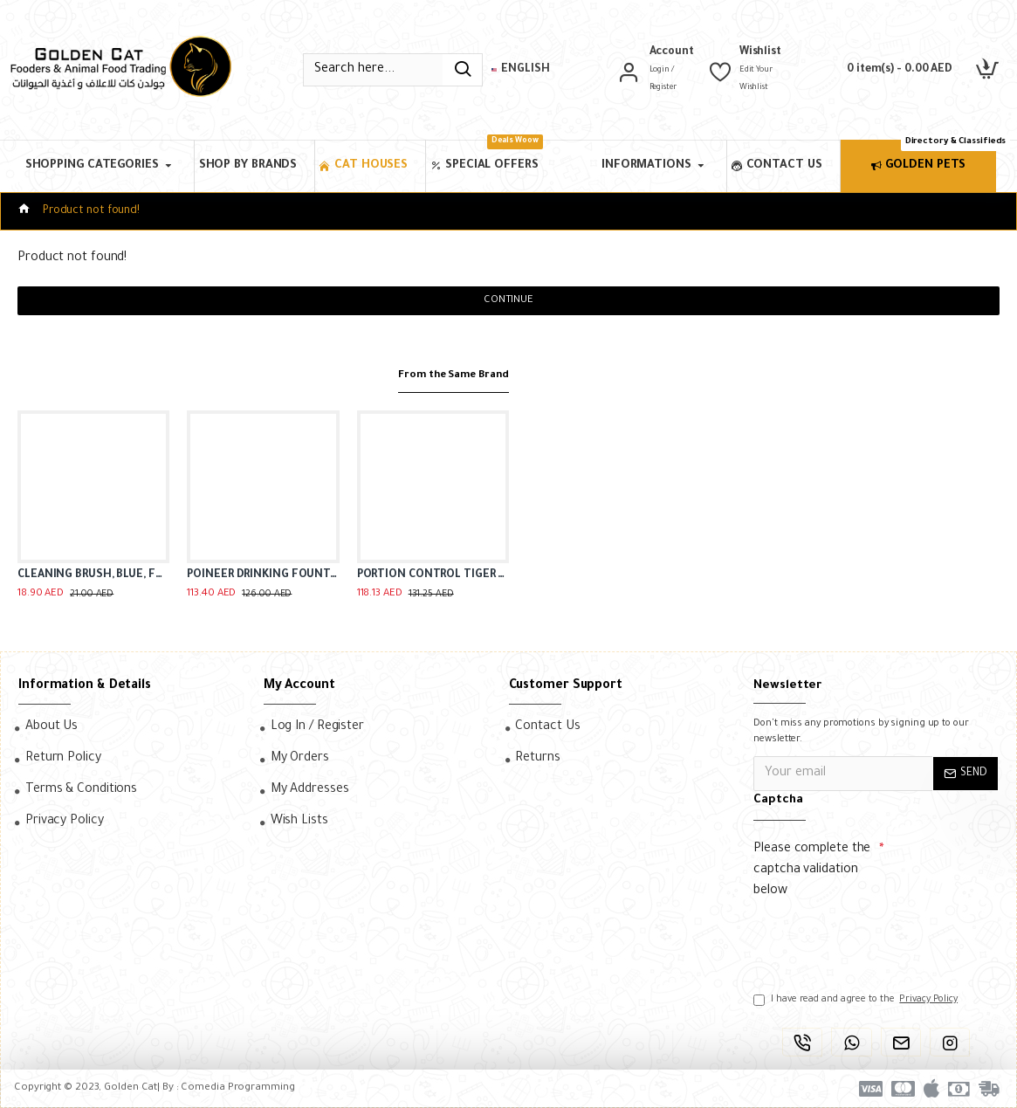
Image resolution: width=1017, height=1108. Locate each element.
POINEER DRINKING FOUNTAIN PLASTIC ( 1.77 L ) (263, 575)
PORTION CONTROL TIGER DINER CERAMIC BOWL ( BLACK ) (433, 575)
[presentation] (875, 937)
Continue (508, 300)
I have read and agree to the (856, 1000)
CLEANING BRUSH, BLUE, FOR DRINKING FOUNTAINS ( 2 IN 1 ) (93, 575)
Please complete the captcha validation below (811, 870)
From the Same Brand (443, 375)
